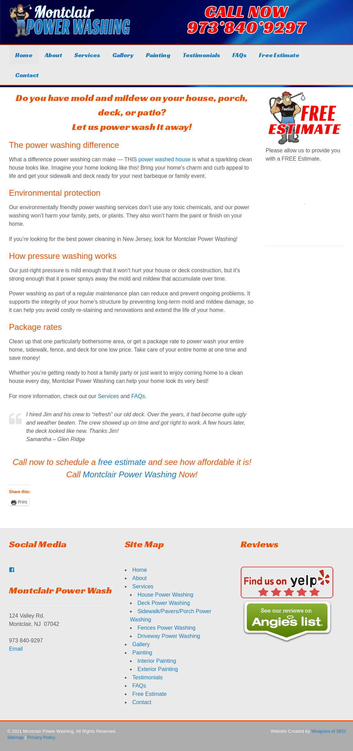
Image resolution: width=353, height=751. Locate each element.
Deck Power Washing (164, 603)
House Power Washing (165, 595)
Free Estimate (279, 55)
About (53, 55)
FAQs (239, 55)
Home (23, 55)
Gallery (122, 55)
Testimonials (201, 55)
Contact (27, 75)
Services (87, 55)
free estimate (122, 462)
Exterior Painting (158, 669)
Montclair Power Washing (129, 474)
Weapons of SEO (328, 731)
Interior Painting (157, 661)
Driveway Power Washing (169, 636)
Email (16, 649)
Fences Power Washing (166, 628)
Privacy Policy (41, 737)
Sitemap (15, 737)
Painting (158, 55)
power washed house (164, 159)
